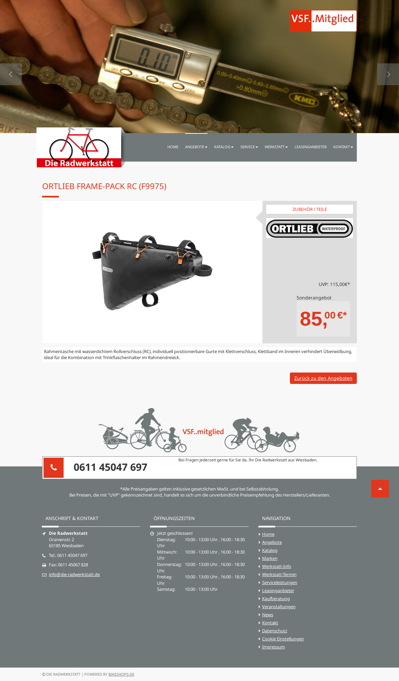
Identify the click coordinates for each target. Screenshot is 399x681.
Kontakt (270, 623)
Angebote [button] (196, 146)
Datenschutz (274, 631)
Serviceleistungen (279, 582)
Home (172, 146)
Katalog (269, 550)
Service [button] (249, 146)
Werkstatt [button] (276, 146)
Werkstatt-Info (276, 566)
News (267, 615)
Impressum (273, 647)
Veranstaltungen (279, 607)
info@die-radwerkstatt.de (74, 574)
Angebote (272, 542)
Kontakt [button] (343, 146)
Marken (269, 558)
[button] (11, 66)
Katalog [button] (224, 146)
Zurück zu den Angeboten (323, 378)
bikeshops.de (121, 674)
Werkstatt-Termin (279, 574)
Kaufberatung (276, 598)
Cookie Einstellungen (283, 639)
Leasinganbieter (311, 146)
